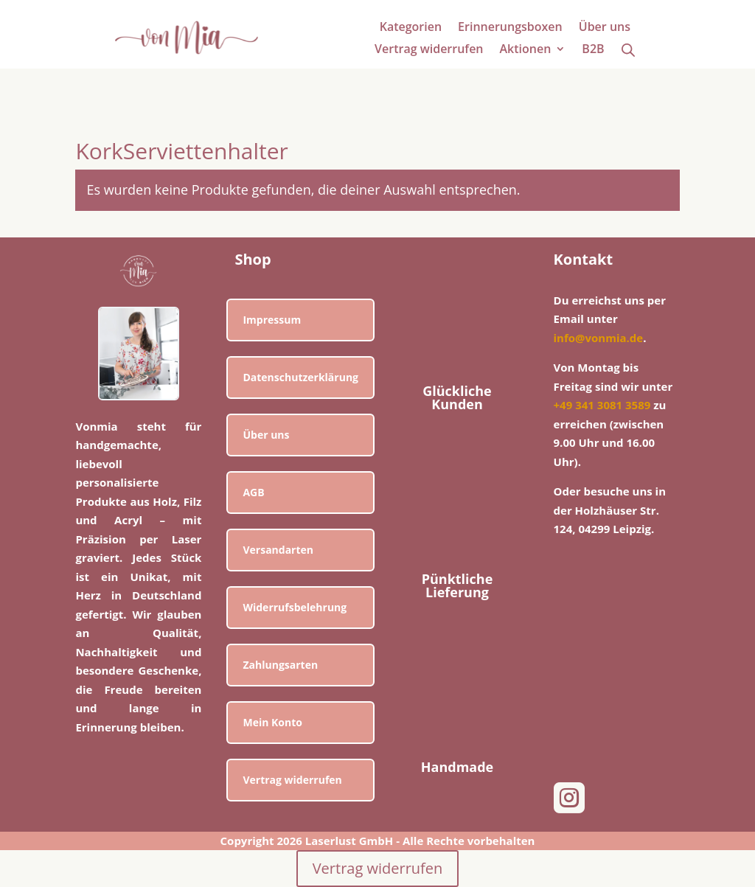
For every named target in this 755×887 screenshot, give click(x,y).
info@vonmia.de (599, 337)
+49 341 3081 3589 (602, 404)
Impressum (272, 320)
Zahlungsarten (280, 665)
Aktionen (526, 50)
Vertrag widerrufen (429, 50)
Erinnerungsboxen (510, 28)
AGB (253, 492)
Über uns (604, 28)
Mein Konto (272, 722)
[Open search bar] (628, 49)
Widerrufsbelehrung (295, 607)
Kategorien (411, 28)
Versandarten (278, 550)
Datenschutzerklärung (300, 377)
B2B (593, 50)
